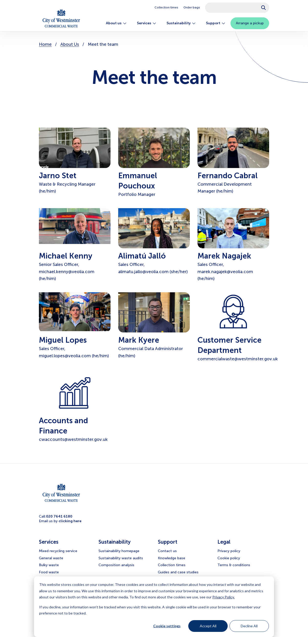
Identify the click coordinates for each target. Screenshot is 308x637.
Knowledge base (171, 558)
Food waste (49, 572)
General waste (51, 558)
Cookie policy (228, 558)
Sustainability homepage (118, 551)
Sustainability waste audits (120, 558)
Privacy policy (228, 551)
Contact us (167, 551)
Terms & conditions (233, 565)
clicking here (70, 521)
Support (215, 23)
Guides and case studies (178, 572)
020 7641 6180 (59, 516)
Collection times (166, 7)
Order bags (191, 7)
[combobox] (237, 8)
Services (146, 23)
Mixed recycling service (58, 551)
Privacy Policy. (223, 597)
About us (116, 23)
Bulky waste (49, 565)
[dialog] (154, 606)
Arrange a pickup (250, 23)
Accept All (208, 626)
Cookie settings (167, 626)
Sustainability (181, 23)
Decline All (249, 626)
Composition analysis (116, 565)
